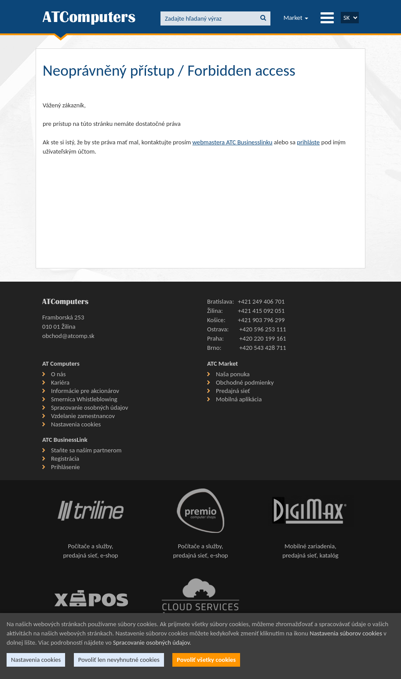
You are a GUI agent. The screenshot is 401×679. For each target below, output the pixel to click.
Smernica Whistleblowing (84, 399)
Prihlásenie (65, 467)
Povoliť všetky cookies (206, 660)
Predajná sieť (233, 391)
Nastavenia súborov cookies (346, 633)
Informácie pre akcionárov (85, 391)
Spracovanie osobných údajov (89, 407)
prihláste (308, 142)
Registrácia (65, 458)
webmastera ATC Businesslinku (233, 142)
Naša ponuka (233, 374)
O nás (58, 374)
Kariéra (60, 382)
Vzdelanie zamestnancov (83, 416)
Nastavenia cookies (76, 424)
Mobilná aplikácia (239, 399)
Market (296, 18)
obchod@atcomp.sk (68, 336)
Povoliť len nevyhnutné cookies (119, 660)
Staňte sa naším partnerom (86, 450)
